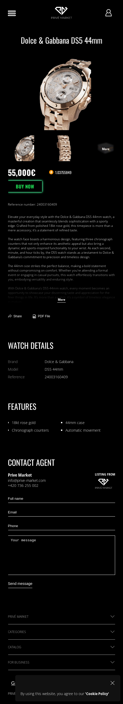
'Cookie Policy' (97, 693)
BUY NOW (25, 186)
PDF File (41, 316)
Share (15, 316)
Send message (20, 583)
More (61, 299)
